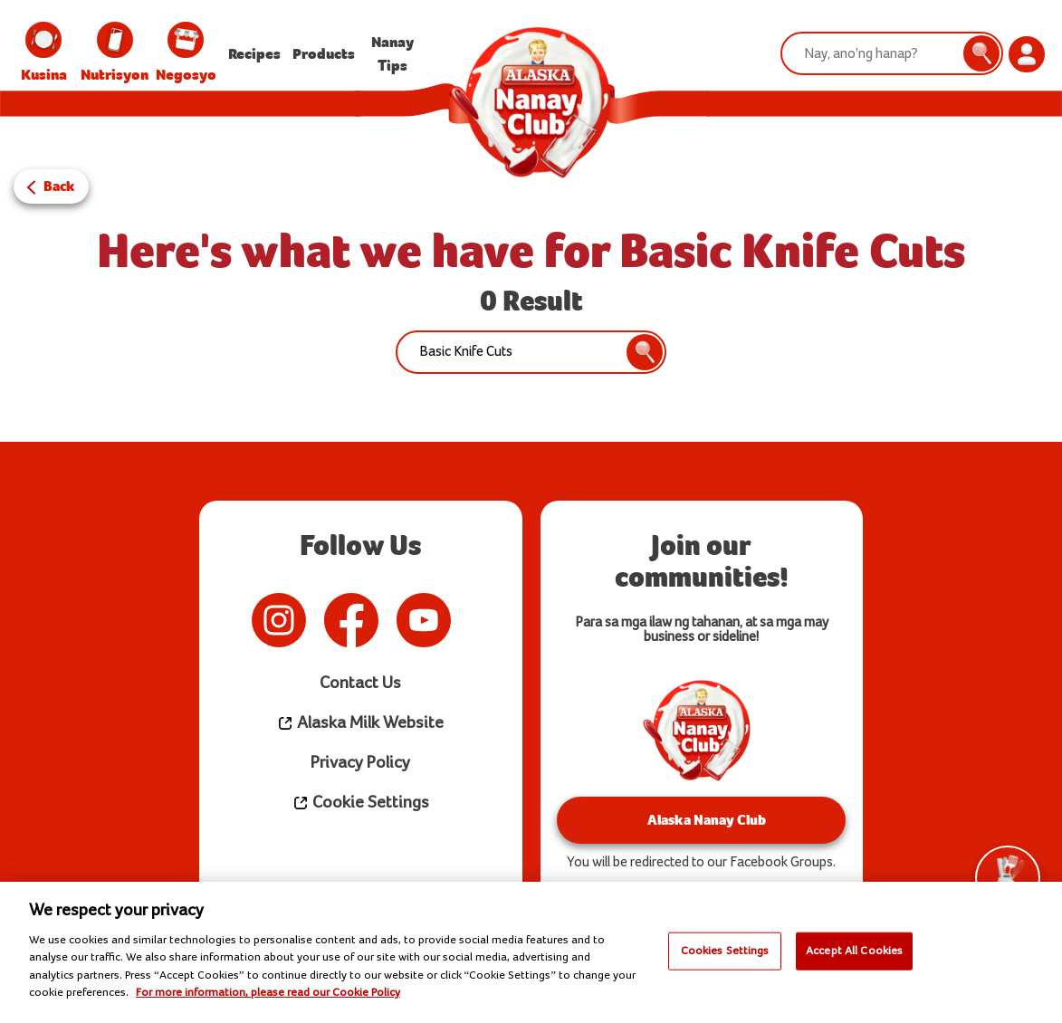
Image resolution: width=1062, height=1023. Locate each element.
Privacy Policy (361, 762)
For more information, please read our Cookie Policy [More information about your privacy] (268, 992)
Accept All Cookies (854, 950)
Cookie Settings (361, 802)
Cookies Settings (725, 950)
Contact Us (361, 683)
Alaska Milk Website (360, 722)
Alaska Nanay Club (701, 819)
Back (59, 185)
